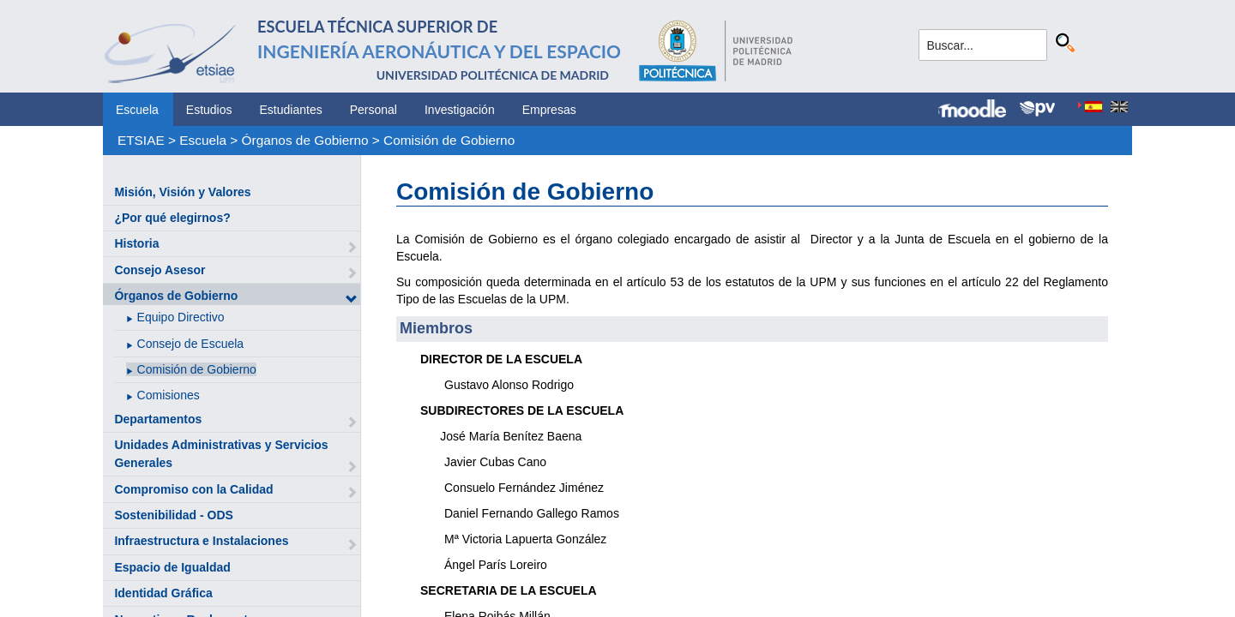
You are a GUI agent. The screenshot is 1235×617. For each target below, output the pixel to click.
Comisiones (168, 395)
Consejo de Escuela (190, 343)
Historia (136, 243)
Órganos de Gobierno (305, 140)
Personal (373, 110)
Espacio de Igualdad (172, 567)
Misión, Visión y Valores (182, 192)
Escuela (137, 110)
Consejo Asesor (159, 270)
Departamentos (158, 419)
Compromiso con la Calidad (193, 489)
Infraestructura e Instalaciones (201, 541)
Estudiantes (291, 110)
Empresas (549, 110)
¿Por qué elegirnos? (172, 218)
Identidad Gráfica (163, 593)
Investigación (460, 110)
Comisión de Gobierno (449, 140)
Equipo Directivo (181, 317)
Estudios (209, 110)
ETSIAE (141, 140)
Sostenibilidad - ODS (173, 515)
